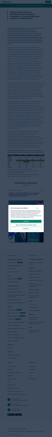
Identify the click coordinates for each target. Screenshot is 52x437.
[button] (39, 208)
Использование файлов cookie (26, 217)
